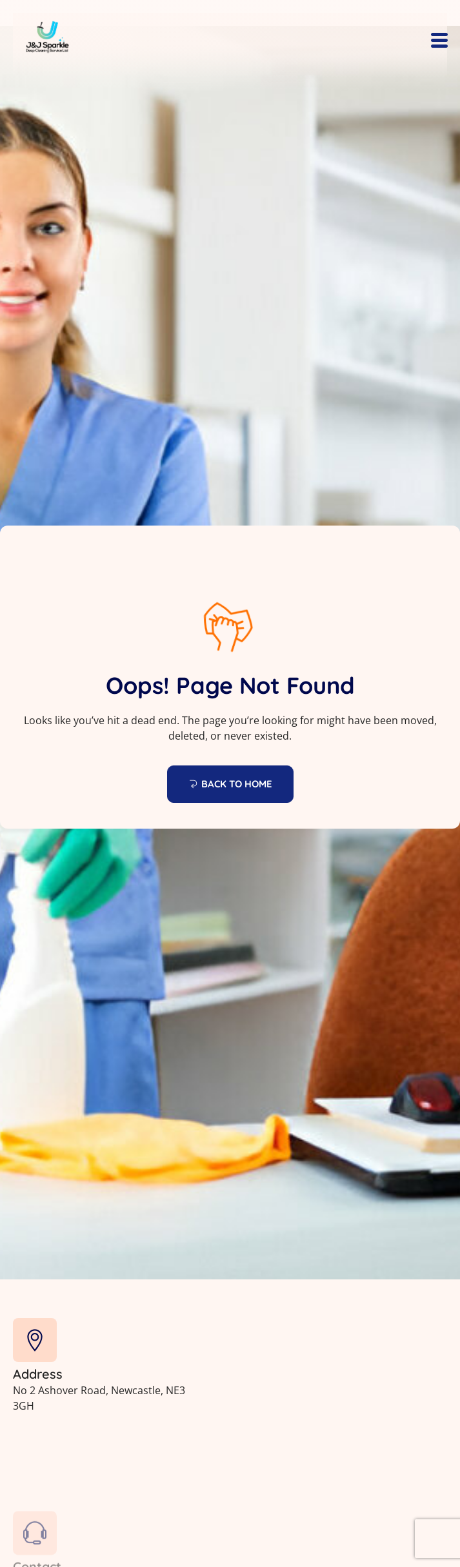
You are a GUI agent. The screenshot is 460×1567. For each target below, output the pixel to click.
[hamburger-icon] (439, 41)
